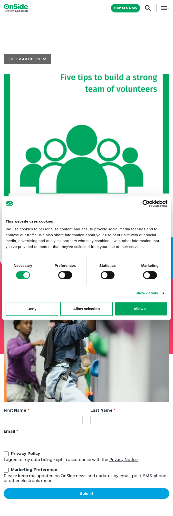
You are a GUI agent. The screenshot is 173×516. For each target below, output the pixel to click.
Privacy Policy (25, 453)
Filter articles (24, 59)
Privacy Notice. (123, 459)
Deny (32, 309)
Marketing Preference (34, 469)
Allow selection (86, 309)
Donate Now (125, 8)
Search (148, 8)
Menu (165, 8)
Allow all (141, 309)
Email (9, 431)
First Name (15, 410)
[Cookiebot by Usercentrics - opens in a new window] (146, 203)
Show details (146, 293)
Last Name (101, 410)
